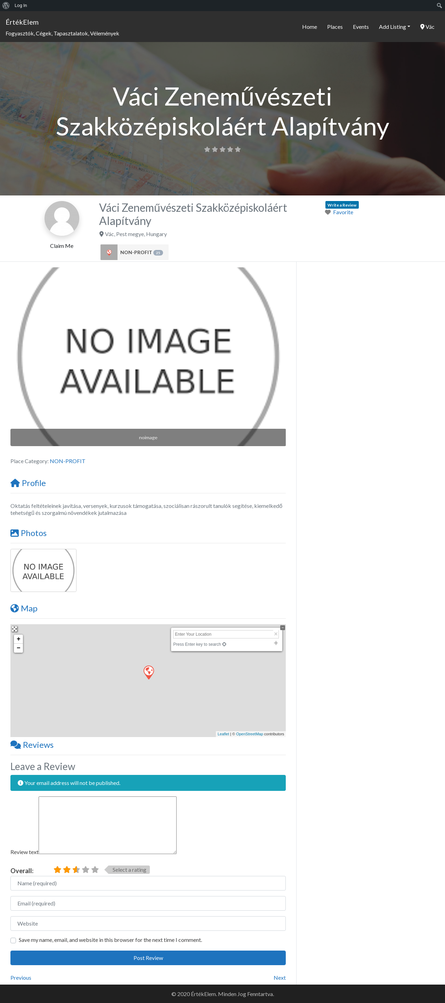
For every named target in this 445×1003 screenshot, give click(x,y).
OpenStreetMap (249, 734)
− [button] (19, 648)
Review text (24, 852)
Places (335, 26)
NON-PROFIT (141, 252)
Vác (427, 26)
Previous (20, 977)
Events (361, 26)
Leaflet (223, 734)
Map (24, 608)
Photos (28, 533)
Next (280, 977)
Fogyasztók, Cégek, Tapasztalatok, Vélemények (62, 33)
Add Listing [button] (392, 26)
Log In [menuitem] (21, 5)
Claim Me (61, 245)
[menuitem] (6, 5)
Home (309, 26)
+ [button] (19, 639)
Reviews (32, 744)
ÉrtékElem (22, 22)
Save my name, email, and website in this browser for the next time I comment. (110, 939)
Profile (28, 483)
